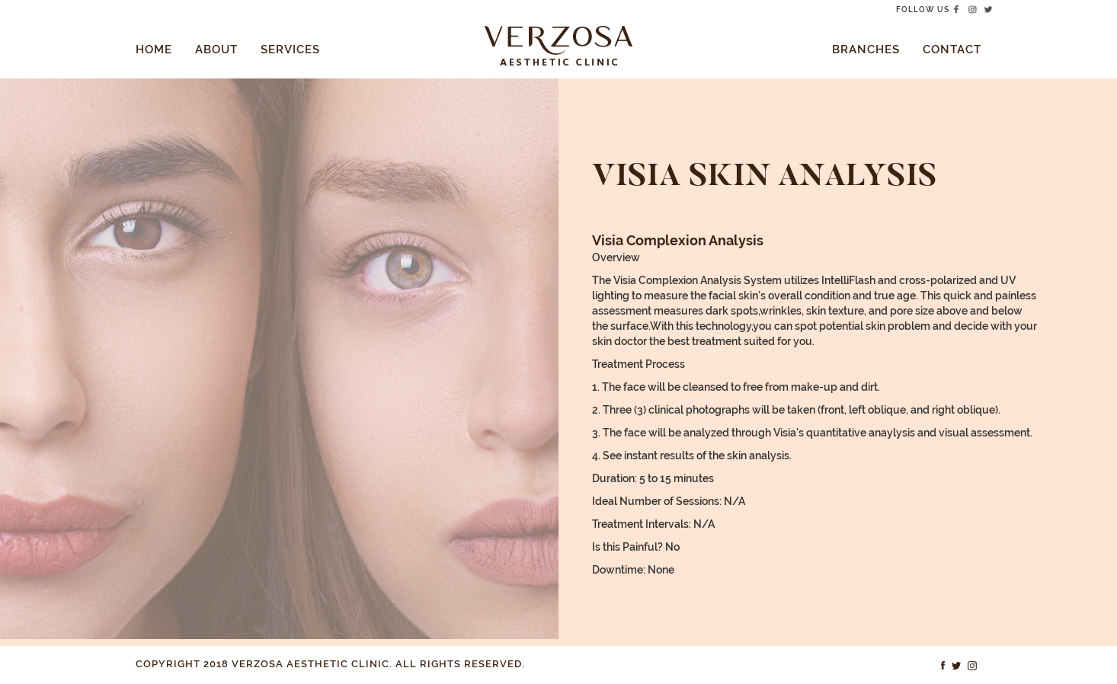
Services (290, 49)
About (216, 49)
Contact (952, 49)
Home (154, 49)
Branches (866, 49)
